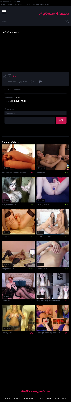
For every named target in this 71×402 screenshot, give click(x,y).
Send (61, 120)
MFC (19, 97)
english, (17, 101)
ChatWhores (30, 4)
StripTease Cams (42, 4)
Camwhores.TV (6, 4)
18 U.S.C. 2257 (60, 399)
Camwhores (18, 4)
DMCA (48, 399)
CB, (16, 97)
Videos (17, 399)
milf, (11, 101)
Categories (28, 399)
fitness (23, 101)
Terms (40, 399)
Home (7, 399)
